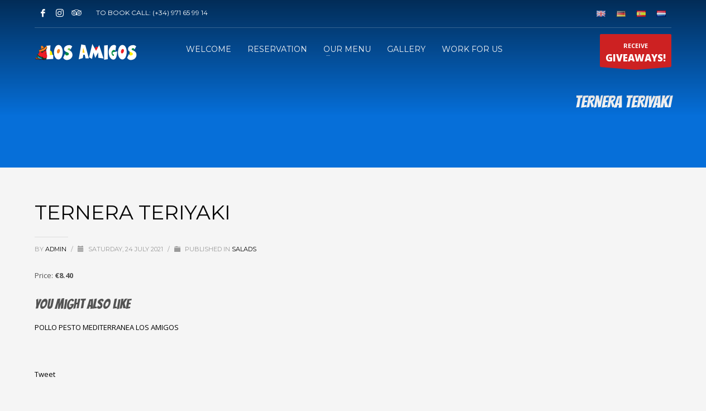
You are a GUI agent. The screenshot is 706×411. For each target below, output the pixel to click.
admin (56, 249)
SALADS (244, 249)
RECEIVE (635, 54)
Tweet (45, 374)
